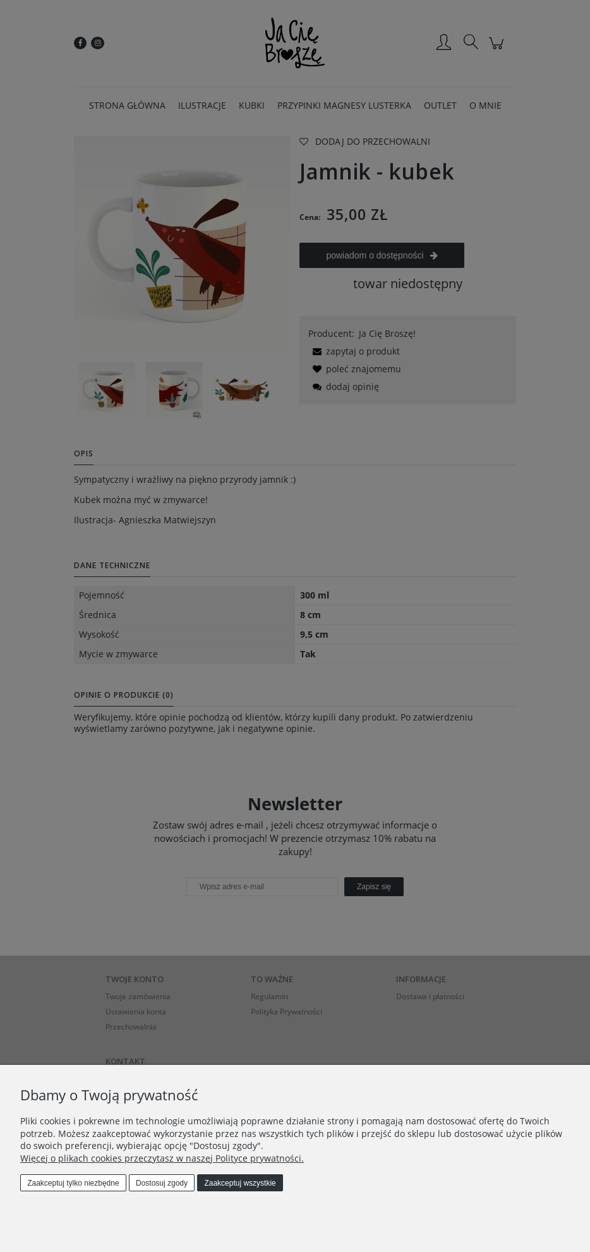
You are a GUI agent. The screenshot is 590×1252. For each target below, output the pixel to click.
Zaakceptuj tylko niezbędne (73, 1183)
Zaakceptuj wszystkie (239, 1183)
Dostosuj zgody (162, 1183)
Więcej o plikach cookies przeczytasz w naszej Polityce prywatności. (162, 1158)
